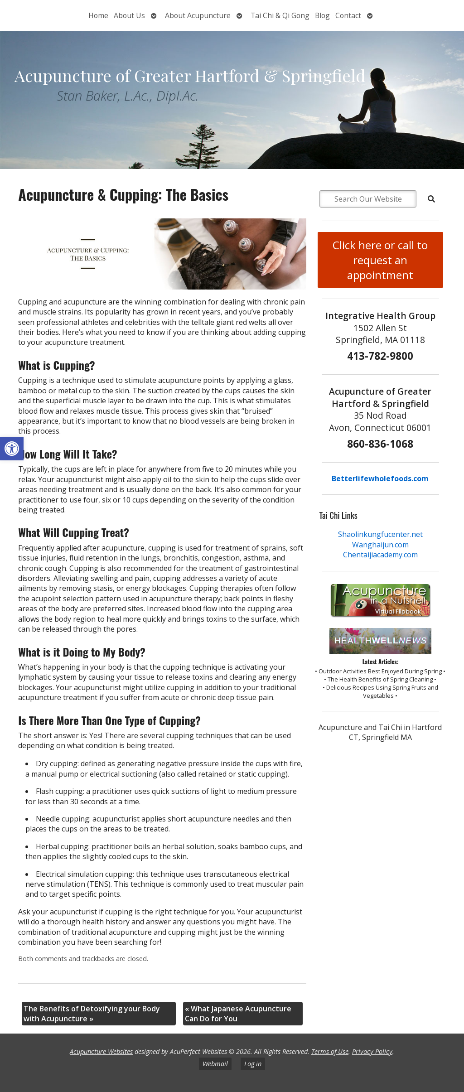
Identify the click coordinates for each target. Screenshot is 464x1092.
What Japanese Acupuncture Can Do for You (238, 1014)
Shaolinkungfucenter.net (380, 534)
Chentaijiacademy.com (380, 555)
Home (98, 15)
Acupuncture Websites (101, 1051)
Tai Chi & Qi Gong (280, 15)
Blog (322, 15)
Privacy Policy (372, 1051)
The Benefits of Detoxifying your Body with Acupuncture (92, 1014)
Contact (348, 15)
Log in (252, 1063)
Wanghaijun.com (380, 545)
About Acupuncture (198, 15)
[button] (12, 448)
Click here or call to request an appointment (380, 259)
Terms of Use (329, 1051)
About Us (129, 15)
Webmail (215, 1063)
